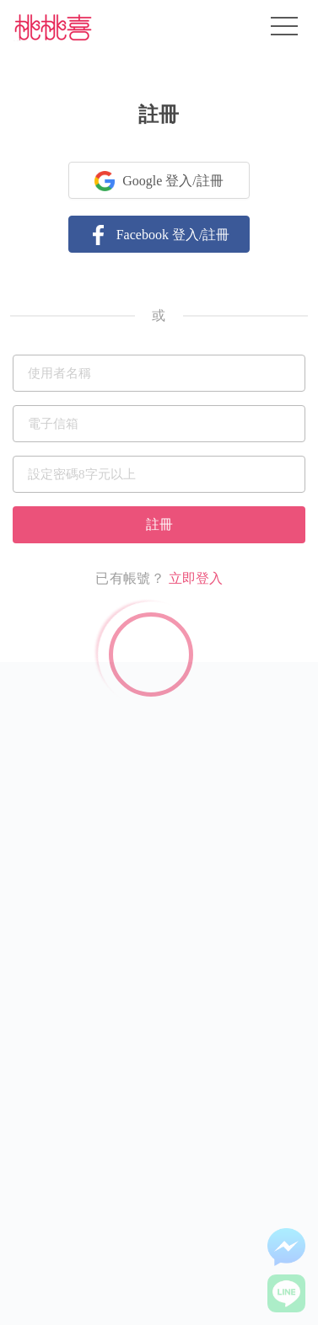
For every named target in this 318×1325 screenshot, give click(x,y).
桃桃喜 (53, 27)
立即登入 (196, 578)
